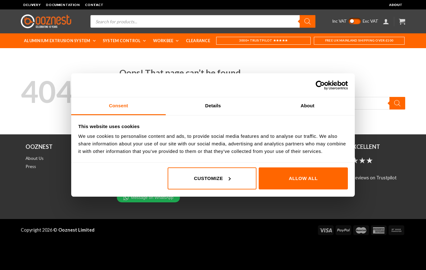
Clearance (198, 40)
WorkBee (166, 40)
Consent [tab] (118, 105)
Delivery (32, 5)
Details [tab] (213, 105)
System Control (125, 40)
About (396, 5)
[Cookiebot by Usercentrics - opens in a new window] (320, 85)
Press (31, 166)
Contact (94, 5)
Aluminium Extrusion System (60, 40)
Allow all (303, 178)
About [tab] (307, 105)
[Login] (386, 21)
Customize (212, 178)
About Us (34, 158)
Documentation (63, 5)
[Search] (307, 21)
